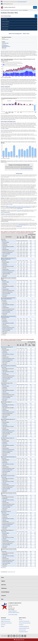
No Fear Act (3, 624)
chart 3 (3, 128)
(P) (1, 334)
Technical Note (6, 55)
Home (2, 577)
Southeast (20, 10)
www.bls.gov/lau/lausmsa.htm (5, 212)
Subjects (3, 581)
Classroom (3, 595)
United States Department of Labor (7, 4)
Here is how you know (22, 1)
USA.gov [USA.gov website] (2, 626)
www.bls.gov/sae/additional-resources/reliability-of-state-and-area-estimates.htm (18, 207)
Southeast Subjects (5, 24)
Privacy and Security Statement (25, 622)
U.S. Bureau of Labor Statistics (9, 7)
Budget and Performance (5, 621)
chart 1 (34, 54)
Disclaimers (21, 624)
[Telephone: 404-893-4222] (14, 611)
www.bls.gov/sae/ (19, 208)
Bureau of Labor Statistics (5, 10)
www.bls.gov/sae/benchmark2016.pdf (26, 168)
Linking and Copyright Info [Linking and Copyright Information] (24, 626)
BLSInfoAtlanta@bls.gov (5, 45)
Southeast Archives (5, 26)
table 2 (7, 128)
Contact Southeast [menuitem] (5, 29)
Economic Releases (5, 592)
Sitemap (20, 619)
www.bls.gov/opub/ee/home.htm (24, 224)
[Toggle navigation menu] (35, 7)
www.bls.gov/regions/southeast (6, 46)
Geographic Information (14, 10)
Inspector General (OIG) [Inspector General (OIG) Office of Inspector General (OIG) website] (5, 619)
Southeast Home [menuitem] (4, 18)
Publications (4, 588)
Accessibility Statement (23, 631)
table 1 (2, 55)
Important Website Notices (24, 628)
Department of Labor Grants (6, 622)
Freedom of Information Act (24, 621)
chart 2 (11, 91)
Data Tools (3, 584)
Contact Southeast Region (12, 614)
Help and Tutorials (22, 629)
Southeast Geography (5, 21)
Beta (2, 599)
